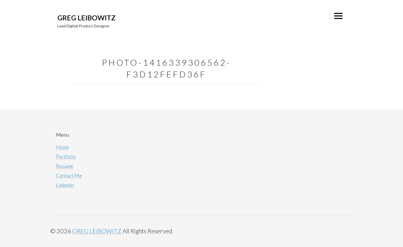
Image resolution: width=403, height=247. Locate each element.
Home (62, 147)
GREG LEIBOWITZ (86, 17)
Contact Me (69, 175)
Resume (64, 166)
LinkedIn (65, 185)
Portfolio (66, 156)
